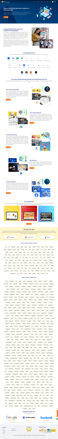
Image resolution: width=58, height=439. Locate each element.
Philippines (9, 268)
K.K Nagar (39, 286)
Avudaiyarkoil (8, 350)
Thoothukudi (24, 376)
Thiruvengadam (16, 363)
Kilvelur (45, 342)
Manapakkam (24, 291)
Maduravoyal (18, 291)
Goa (44, 395)
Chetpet (19, 307)
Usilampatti (19, 342)
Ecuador (48, 252)
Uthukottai (17, 384)
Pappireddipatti (42, 323)
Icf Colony (5, 310)
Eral (28, 376)
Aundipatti (46, 366)
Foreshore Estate (39, 307)
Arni (21, 384)
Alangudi (38, 350)
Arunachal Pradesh (19, 395)
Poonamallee (8, 384)
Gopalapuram (52, 283)
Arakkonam (24, 355)
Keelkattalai (45, 286)
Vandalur (11, 318)
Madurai (31, 339)
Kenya (53, 257)
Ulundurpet (29, 331)
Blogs (3, 433)
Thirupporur (46, 315)
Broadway (14, 307)
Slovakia (47, 268)
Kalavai (40, 355)
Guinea (52, 254)
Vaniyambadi (36, 371)
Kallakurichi (6, 331)
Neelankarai (37, 294)
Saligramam (20, 299)
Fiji (21, 254)
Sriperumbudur (51, 331)
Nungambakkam (42, 294)
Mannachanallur (27, 368)
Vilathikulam (13, 376)
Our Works (42, 1)
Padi (47, 294)
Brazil (41, 249)
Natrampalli (22, 371)
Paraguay (52, 265)
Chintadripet (24, 307)
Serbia (39, 268)
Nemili (29, 355)
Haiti (4, 257)
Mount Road (51, 291)
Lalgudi (23, 368)
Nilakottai (11, 326)
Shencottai (32, 363)
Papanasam (52, 363)
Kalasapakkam (33, 384)
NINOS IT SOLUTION (30, 435)
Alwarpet (24, 281)
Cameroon (11, 252)
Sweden (32, 270)
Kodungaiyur (23, 310)
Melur (40, 339)
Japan (41, 257)
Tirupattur (26, 371)
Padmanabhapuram (19, 334)
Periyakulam (51, 366)
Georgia (32, 254)
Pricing (45, 1)
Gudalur (15, 347)
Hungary (8, 257)
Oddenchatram (27, 326)
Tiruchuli (17, 392)
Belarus (18, 249)
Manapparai (46, 368)
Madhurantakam (6, 318)
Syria (41, 270)
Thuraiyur (41, 368)
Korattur (22, 289)
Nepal (22, 265)
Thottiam (36, 368)
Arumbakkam (51, 281)
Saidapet (15, 299)
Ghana (40, 254)
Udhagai (27, 347)
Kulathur (22, 350)
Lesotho (23, 260)
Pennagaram (33, 323)
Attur (52, 355)
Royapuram (10, 299)
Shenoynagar (40, 299)
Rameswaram (14, 355)
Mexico (34, 262)
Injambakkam (11, 286)
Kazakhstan (49, 257)
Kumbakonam (47, 363)
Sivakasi (42, 392)
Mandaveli (38, 310)
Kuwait (6, 260)
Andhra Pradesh (7, 395)
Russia (30, 268)
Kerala (6, 400)
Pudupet (47, 310)
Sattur (32, 392)
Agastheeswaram (26, 334)
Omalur (35, 358)
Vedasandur (36, 326)
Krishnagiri (16, 339)
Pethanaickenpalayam (14, 358)
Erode (41, 326)
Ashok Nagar (6, 283)
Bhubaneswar (11, 403)
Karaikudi (14, 360)
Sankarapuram (18, 331)
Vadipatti (35, 339)
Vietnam (25, 273)
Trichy (6, 371)
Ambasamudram (43, 376)
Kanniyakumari (8, 334)
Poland (14, 268)
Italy (30, 257)
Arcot (36, 355)
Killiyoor (41, 334)
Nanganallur (27, 294)
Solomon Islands (6, 270)
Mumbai (34, 400)
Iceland (12, 257)
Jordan (44, 257)
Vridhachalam (7, 323)
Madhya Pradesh (19, 400)
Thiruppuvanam (51, 360)
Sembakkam (30, 299)
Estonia (10, 254)
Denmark (35, 252)
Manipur (38, 400)
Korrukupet (28, 310)
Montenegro (51, 262)
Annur (16, 318)
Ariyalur (12, 315)
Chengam (11, 387)
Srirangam (51, 368)
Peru (5, 268)
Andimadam (17, 315)
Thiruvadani (19, 355)
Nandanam (22, 294)
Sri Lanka (24, 270)
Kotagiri (11, 347)
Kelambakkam (50, 286)
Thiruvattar (45, 334)
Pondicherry (25, 408)
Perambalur (40, 347)
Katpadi (48, 387)
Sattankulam (32, 376)
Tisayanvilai (17, 379)
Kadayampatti (26, 358)
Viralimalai (33, 350)
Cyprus (31, 252)
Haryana (51, 395)
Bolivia (34, 249)
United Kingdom (13, 273)
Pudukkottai (13, 352)
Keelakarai (43, 352)
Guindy (6, 286)
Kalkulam (36, 334)
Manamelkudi (14, 350)
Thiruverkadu (45, 302)
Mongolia (46, 262)
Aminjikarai (40, 281)
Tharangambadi (40, 342)
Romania (25, 268)
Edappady (51, 358)
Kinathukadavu (48, 318)
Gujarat (47, 395)
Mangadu (29, 291)
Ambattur (35, 281)
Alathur (31, 347)
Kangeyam (42, 379)
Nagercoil (13, 334)
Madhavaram (50, 289)
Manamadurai (41, 360)
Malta (21, 262)
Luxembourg (45, 260)
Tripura (46, 403)
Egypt (52, 252)
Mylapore (17, 294)
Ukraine (53, 270)
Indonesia (16, 257)
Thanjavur (36, 366)
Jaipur (24, 403)
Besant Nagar (15, 283)
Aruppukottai (7, 392)
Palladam (51, 379)
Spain (21, 270)
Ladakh (30, 408)
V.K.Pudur (41, 363)
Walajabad (45, 331)
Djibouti (40, 252)
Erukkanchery (33, 307)
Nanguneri (7, 379)
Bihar (28, 395)
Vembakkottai (37, 392)
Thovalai (32, 334)
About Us (4, 430)
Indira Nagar (11, 310)
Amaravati (13, 395)
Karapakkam (29, 286)
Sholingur (44, 355)
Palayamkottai (27, 379)
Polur (38, 384)
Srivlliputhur (47, 392)
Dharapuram (37, 379)
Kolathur (18, 289)
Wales (47, 273)
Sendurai (21, 315)
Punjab (16, 403)
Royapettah (5, 299)
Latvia (15, 260)
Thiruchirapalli (10, 371)
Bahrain (5, 249)
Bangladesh (9, 249)
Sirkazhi (35, 342)
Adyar (16, 281)
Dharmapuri (12, 323)
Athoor (48, 323)
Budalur (23, 366)
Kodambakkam (12, 289)
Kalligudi (43, 339)
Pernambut (52, 387)
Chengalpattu (33, 315)
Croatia (24, 252)
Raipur (41, 395)
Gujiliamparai (21, 326)
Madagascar (51, 260)
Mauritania (25, 262)
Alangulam (22, 363)
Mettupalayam (26, 318)
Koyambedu (39, 289)
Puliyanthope (52, 310)
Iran (20, 257)
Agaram (5, 307)
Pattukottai (13, 366)
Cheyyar (46, 384)
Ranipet (33, 355)
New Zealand (32, 265)
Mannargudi (51, 371)
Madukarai (31, 318)
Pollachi (53, 318)
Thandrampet (22, 387)
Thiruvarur (41, 371)
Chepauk (20, 283)
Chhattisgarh (36, 395)
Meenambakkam (40, 291)
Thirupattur (25, 360)
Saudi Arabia (34, 268)
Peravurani (18, 366)
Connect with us (13, 430)
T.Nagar (28, 302)
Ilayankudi (29, 360)
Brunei (45, 249)
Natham (7, 326)
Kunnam (35, 347)
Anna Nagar (45, 281)
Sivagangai (46, 360)
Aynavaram (9, 307)
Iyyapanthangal (17, 286)
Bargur (12, 339)
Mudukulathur (32, 352)
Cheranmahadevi (50, 376)
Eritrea (6, 254)
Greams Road (52, 307)
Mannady (42, 310)
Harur (38, 323)
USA (17, 273)
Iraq (23, 257)
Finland (24, 254)
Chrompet (36, 283)
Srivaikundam (18, 376)
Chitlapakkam (25, 283)
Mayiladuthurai (29, 342)
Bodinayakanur (11, 368)
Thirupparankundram (9, 342)
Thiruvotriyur (51, 302)
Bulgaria (49, 249)
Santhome (25, 299)
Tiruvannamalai (27, 387)
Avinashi (47, 379)
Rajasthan (19, 403)
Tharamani (23, 302)
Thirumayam (18, 352)
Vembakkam (6, 387)
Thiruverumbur (16, 371)
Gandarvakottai (43, 350)
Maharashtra (29, 400)
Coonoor (6, 347)
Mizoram (47, 400)
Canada (16, 252)
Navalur (32, 294)
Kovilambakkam (33, 289)
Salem (38, 358)
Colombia (20, 252)
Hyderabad (41, 403)
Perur (35, 318)
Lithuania (40, 260)
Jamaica (37, 257)
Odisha (6, 403)
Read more (8, 99)
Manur (22, 379)
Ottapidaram (7, 376)
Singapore (42, 268)
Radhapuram (12, 379)
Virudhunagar (22, 392)
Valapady (42, 358)
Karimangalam (18, 323)
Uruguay (21, 273)
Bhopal (24, 400)
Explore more (29, 223)
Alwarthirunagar (29, 281)
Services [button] (34, 1)
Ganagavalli (7, 358)
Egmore (41, 283)
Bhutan (30, 249)
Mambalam (33, 310)
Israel (33, 257)
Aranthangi (51, 347)
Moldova (38, 262)
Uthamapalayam (17, 368)
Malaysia (10, 262)
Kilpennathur (16, 387)
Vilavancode (50, 334)
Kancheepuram (34, 331)
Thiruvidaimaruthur (7, 366)
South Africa (16, 270)
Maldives (14, 262)
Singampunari (19, 360)
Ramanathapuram (7, 355)
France (28, 254)
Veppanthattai (45, 347)
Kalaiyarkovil (35, 360)
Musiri (33, 368)
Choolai (29, 307)
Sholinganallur (46, 299)
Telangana (36, 403)
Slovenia (51, 268)
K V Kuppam (33, 387)
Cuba (28, 252)
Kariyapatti (12, 392)
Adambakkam (11, 281)
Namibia (14, 265)
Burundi (53, 249)
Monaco (42, 262)
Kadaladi (23, 352)
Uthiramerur (40, 331)
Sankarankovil (6, 363)
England (38, 273)
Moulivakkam (6, 294)
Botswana (37, 249)
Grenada (48, 254)
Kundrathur (44, 289)
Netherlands (26, 265)
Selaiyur (35, 299)
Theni (6, 368)
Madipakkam (6, 291)
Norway (41, 265)
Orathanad (31, 366)
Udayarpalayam (27, 315)
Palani (32, 326)
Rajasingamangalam (49, 352)
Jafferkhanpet (23, 286)
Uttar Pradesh (51, 403)
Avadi (10, 283)
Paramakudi (38, 352)
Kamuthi (27, 352)
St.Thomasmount (7, 302)
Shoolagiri (8, 339)
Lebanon (19, 260)
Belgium (22, 249)
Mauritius (30, 262)
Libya (31, 260)
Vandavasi (50, 384)
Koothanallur (46, 371)
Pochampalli (22, 339)
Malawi (6, 262)
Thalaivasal (20, 358)
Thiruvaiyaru (41, 366)
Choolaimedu (31, 283)
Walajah (48, 355)
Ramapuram (7, 315)
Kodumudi (45, 326)
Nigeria (37, 265)
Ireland (26, 257)
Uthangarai (27, 339)
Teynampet (18, 302)
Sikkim (28, 403)
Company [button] (38, 1)
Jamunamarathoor (26, 384)
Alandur (20, 281)
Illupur (18, 350)
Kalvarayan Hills (12, 331)
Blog (47, 1)
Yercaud (47, 358)
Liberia (27, 260)
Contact (50, 1)
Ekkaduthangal (46, 283)
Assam (25, 395)
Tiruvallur (13, 384)
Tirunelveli (32, 379)
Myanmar (9, 265)
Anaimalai (42, 318)
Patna (31, 395)
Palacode (28, 323)
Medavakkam (34, 291)
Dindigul (52, 323)
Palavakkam (52, 294)
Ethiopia (18, 254)
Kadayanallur (27, 363)
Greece (44, 254)
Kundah (23, 347)
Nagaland (51, 400)
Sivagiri (11, 363)
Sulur (38, 318)
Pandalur (19, 347)
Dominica (44, 252)
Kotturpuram (27, 289)
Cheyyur (51, 315)
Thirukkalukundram (40, 315)
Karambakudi (8, 352)
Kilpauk (8, 289)
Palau (48, 265)
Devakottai (9, 360)
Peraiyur (15, 342)
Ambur (31, 371)
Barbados (14, 249)
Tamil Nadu (32, 403)
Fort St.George (46, 307)
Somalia (12, 270)
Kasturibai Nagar (16, 310)
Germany (36, 254)
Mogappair (46, 291)
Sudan (29, 270)
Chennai (6, 281)
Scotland (42, 273)
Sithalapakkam (52, 299)
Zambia (29, 273)
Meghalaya (42, 400)
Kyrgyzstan (11, 260)
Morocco (5, 265)
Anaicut (38, 387)
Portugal (18, 268)
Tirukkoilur (24, 331)
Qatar (22, 268)
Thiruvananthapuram (12, 400)
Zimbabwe (34, 273)
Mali (18, 262)
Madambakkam (12, 291)
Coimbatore (20, 318)
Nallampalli (23, 323)
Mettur (31, 358)
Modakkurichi (50, 326)
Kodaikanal (16, 326)
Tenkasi (37, 363)
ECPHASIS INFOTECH (41, 435)
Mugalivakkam (12, 294)
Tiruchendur (37, 376)
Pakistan (45, 265)
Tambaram (13, 302)
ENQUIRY (57, 414)
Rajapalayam (28, 392)
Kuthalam (24, 342)
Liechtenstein (35, 260)
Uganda (49, 270)
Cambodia (6, 252)
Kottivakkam (35, 286)
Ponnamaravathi (27, 350)
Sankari (5, 360)
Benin (26, 249)
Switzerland (37, 270)
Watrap (52, 392)
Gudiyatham (43, 387)
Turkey (45, 270)
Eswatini (13, 254)
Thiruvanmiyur (39, 302)
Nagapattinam (50, 342)
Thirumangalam (33, 302)
